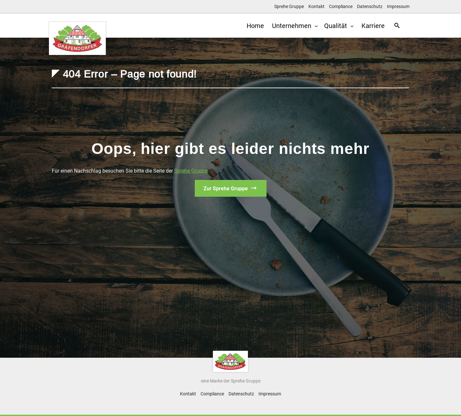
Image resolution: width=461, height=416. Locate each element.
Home (250, 26)
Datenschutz (369, 6)
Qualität (333, 26)
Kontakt (316, 6)
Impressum (398, 6)
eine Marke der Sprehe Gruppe (230, 380)
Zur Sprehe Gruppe (225, 188)
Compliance (341, 6)
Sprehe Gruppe (289, 6)
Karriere (369, 26)
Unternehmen (289, 26)
